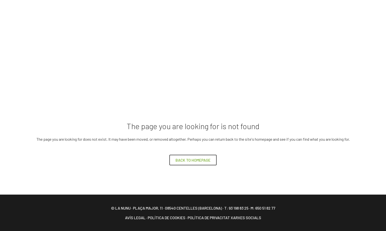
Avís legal (135, 217)
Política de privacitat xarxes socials (224, 217)
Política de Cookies (166, 217)
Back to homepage (193, 160)
